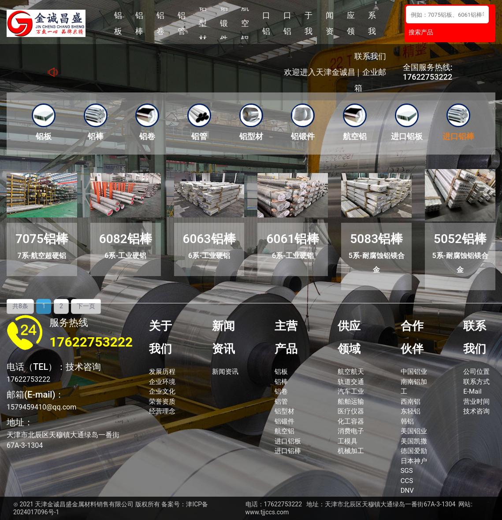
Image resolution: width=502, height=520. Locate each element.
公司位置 (476, 372)
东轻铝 (410, 411)
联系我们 (372, 23)
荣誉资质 (162, 402)
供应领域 (351, 23)
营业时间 (476, 402)
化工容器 (351, 421)
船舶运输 (351, 402)
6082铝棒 (125, 239)
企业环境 (162, 382)
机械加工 (351, 451)
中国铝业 (414, 372)
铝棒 (139, 23)
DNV (407, 490)
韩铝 (407, 421)
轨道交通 (351, 382)
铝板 (118, 23)
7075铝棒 (41, 239)
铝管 (182, 23)
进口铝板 (266, 23)
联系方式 (476, 382)
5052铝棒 (460, 239)
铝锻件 (224, 23)
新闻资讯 (330, 23)
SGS (407, 471)
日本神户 (414, 461)
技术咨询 (476, 411)
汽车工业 (351, 391)
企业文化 (162, 391)
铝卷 (160, 23)
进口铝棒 (287, 23)
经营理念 (162, 411)
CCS (407, 481)
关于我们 (308, 23)
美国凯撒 (414, 441)
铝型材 (203, 23)
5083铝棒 (376, 239)
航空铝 (245, 23)
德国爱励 (414, 451)
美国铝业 (414, 431)
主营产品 (286, 337)
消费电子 (351, 431)
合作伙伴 (412, 337)
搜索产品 (421, 32)
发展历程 (162, 372)
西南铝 (410, 402)
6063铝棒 (209, 239)
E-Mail (472, 391)
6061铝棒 (292, 239)
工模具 (347, 441)
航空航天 (351, 372)
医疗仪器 (351, 411)
